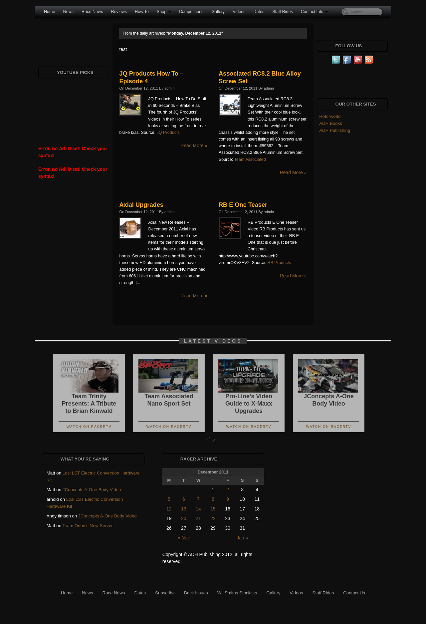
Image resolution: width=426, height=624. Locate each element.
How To (142, 11)
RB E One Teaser (243, 204)
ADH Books (330, 123)
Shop (164, 11)
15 (213, 508)
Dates (258, 11)
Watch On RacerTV (89, 427)
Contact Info (314, 11)
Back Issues (196, 592)
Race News (92, 11)
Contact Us (354, 592)
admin (169, 88)
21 (198, 518)
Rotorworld (329, 116)
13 (183, 508)
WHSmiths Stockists (237, 592)
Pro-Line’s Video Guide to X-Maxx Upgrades (248, 403)
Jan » (242, 537)
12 (169, 508)
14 (198, 508)
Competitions (191, 11)
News (68, 11)
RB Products (279, 262)
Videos (239, 11)
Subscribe (165, 592)
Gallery (218, 11)
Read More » (193, 145)
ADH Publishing (334, 130)
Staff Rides (282, 11)
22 (213, 518)
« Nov (184, 537)
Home (49, 11)
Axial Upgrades (141, 204)
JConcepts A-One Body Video (92, 489)
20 (183, 518)
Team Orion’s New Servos (88, 525)
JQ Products (167, 132)
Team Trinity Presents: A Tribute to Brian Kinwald (89, 403)
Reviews (119, 11)
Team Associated (250, 159)
